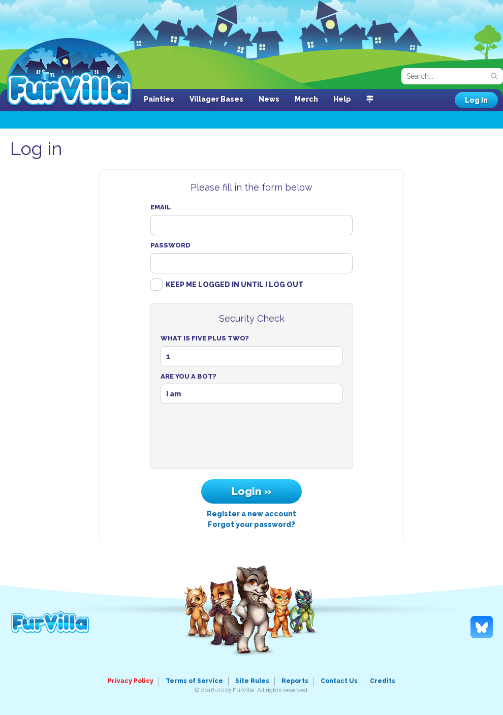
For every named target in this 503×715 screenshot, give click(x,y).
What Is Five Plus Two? (205, 338)
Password (170, 245)
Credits (382, 681)
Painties (159, 99)
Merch (306, 99)
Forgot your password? (251, 524)
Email (160, 207)
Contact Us (339, 681)
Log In (476, 100)
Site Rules (252, 681)
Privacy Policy (130, 681)
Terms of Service (194, 681)
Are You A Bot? (188, 376)
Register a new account (251, 514)
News (269, 99)
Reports (294, 681)
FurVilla (69, 72)
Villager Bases (216, 99)
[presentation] (251, 439)
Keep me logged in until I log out (234, 285)
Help (342, 99)
